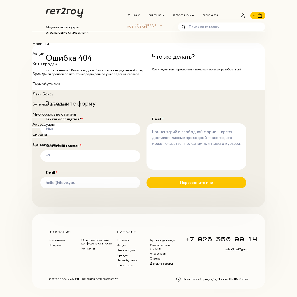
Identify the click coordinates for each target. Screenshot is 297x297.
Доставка (184, 15)
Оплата (211, 15)
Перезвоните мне (196, 183)
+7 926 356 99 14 (221, 239)
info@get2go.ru (236, 249)
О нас (134, 15)
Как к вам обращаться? (64, 119)
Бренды (157, 15)
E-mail (51, 173)
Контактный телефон (64, 146)
